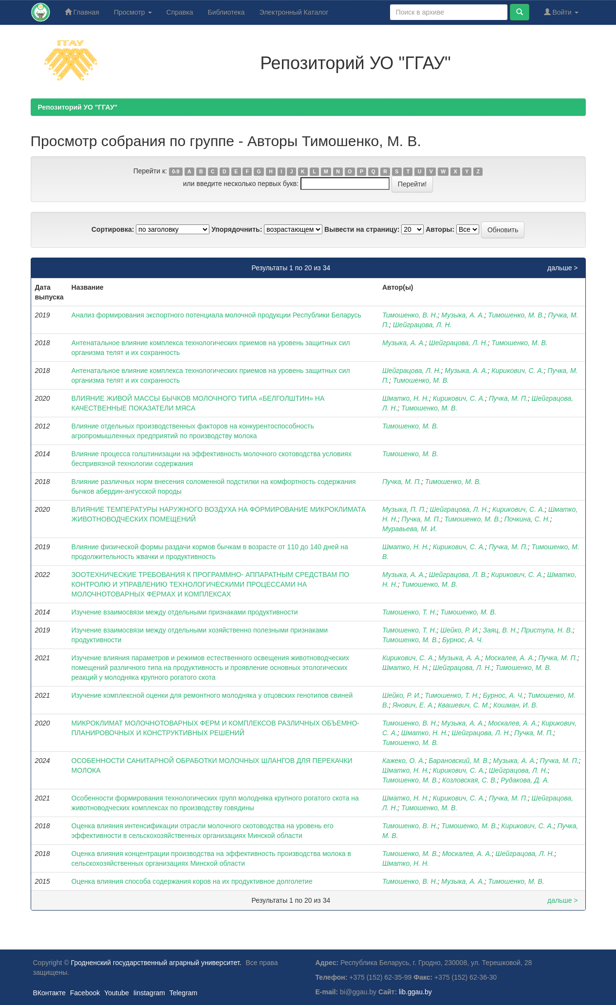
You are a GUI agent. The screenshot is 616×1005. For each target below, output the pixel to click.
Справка (180, 12)
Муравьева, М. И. (409, 529)
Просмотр (133, 12)
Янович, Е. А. (413, 705)
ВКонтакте (49, 993)
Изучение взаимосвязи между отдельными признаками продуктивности (185, 612)
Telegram (183, 993)
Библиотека (225, 12)
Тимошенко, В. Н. (410, 315)
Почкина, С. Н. (527, 519)
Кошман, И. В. (515, 705)
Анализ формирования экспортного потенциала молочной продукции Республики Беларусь (216, 315)
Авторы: (440, 229)
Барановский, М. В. (459, 760)
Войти (561, 12)
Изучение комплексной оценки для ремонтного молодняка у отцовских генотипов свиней (212, 695)
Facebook (85, 993)
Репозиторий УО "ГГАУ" (78, 107)
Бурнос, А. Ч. (462, 640)
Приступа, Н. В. (547, 630)
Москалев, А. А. (510, 658)
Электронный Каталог (294, 12)
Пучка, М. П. (508, 398)
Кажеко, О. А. (403, 760)
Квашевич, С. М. (463, 705)
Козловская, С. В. (469, 780)
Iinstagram (149, 993)
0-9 (175, 171)
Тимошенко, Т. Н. (409, 612)
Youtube (116, 993)
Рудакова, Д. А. (525, 780)
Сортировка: (113, 229)
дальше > (562, 268)
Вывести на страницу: (361, 229)
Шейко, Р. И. (459, 630)
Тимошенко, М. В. (516, 315)
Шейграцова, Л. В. (458, 574)
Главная (82, 12)
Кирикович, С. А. (517, 370)
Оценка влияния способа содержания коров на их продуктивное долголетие (192, 881)
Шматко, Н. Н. (405, 398)
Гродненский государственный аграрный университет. (156, 963)
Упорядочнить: (236, 229)
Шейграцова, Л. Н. (422, 325)
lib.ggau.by (415, 992)
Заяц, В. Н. (500, 630)
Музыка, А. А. (462, 315)
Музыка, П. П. (404, 509)
